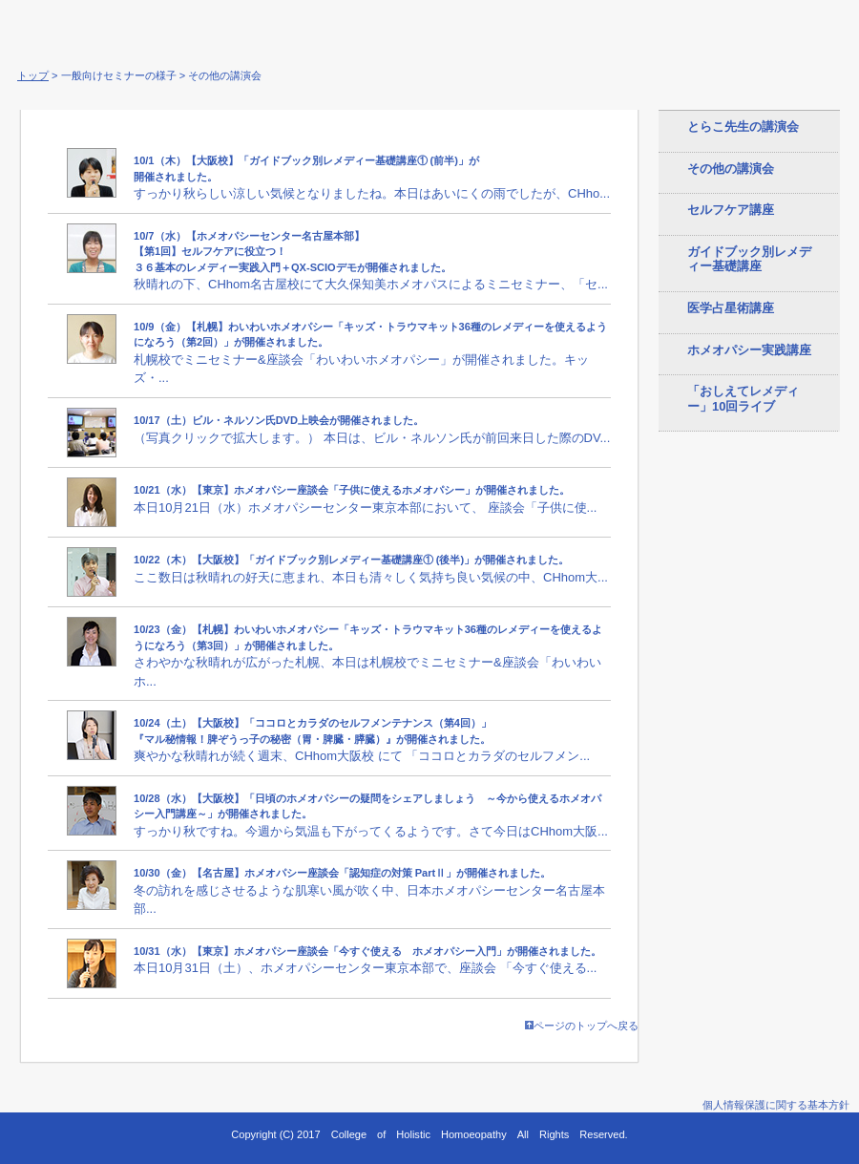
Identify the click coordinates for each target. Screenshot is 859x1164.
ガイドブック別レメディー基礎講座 (749, 259)
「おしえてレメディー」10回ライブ (743, 398)
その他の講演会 (730, 168)
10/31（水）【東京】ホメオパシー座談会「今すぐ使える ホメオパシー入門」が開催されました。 (367, 951)
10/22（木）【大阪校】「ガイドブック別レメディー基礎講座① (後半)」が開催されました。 (351, 559)
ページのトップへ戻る (582, 1025)
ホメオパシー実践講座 (749, 350)
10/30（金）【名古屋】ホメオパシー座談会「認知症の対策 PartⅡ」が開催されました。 (342, 872)
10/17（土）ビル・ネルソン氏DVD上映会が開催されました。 (279, 420)
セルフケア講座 (730, 209)
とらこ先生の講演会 (743, 126)
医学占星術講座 (730, 308)
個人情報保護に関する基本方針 (775, 1105)
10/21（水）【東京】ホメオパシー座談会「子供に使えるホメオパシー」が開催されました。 (352, 490)
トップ (33, 75)
